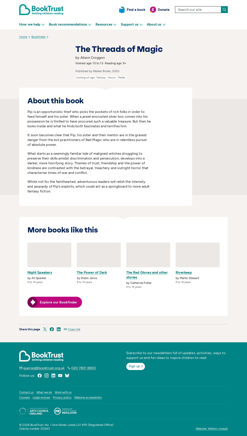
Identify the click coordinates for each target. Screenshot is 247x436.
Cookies (24, 397)
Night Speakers (39, 272)
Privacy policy (62, 397)
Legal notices (41, 397)
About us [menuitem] (156, 24)
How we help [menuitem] (32, 24)
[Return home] (41, 9)
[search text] (198, 9)
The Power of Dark (92, 272)
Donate (163, 10)
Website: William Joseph (212, 428)
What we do (44, 392)
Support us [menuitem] (132, 24)
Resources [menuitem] (106, 24)
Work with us (63, 392)
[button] (45, 329)
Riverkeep (184, 272)
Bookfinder (38, 37)
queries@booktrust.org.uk (43, 368)
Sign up (136, 366)
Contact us (26, 392)
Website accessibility (88, 397)
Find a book (136, 10)
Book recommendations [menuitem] (70, 24)
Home (23, 37)
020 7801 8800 (83, 368)
